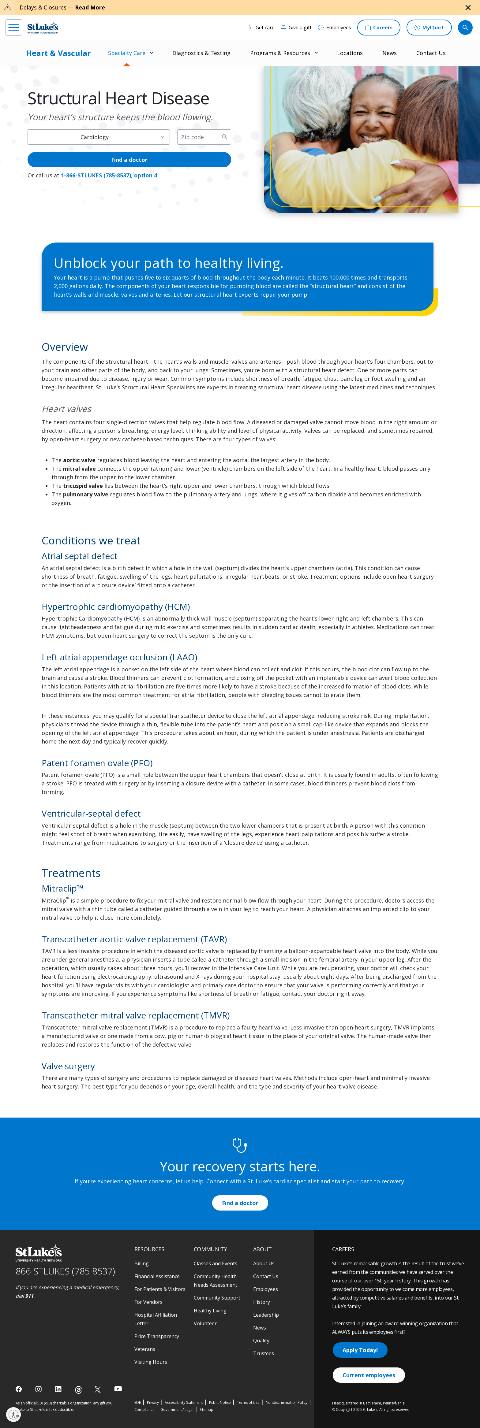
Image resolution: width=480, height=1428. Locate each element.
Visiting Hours (150, 1362)
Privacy (153, 1402)
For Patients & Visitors (160, 1289)
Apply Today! (360, 1350)
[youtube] (118, 1388)
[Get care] (261, 27)
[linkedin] (59, 1389)
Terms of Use (248, 1402)
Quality (261, 1340)
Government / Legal (176, 1409)
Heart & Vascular (58, 53)
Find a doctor (129, 159)
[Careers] (379, 27)
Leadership (266, 1314)
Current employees (369, 1375)
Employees (265, 1289)
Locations (350, 53)
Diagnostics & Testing (201, 53)
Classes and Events (215, 1263)
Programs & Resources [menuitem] (280, 53)
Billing (141, 1263)
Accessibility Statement (184, 1402)
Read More (90, 7)
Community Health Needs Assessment (215, 1280)
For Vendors (148, 1302)
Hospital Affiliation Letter (155, 1319)
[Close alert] (468, 7)
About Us (264, 1263)
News (389, 53)
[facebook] (19, 1389)
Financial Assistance (157, 1276)
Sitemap (206, 1409)
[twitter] (98, 1389)
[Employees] (334, 27)
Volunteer (205, 1323)
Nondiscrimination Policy (286, 1402)
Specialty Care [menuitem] (126, 53)
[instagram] (39, 1389)
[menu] (14, 27)
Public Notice (220, 1402)
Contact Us (431, 53)
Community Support (217, 1297)
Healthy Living (210, 1310)
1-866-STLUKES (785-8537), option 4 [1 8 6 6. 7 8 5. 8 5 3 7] (109, 175)
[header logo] (43, 27)
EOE (137, 1402)
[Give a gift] (296, 27)
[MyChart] (429, 27)
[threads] (78, 1390)
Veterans (144, 1349)
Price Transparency (156, 1336)
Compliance (144, 1409)
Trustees (263, 1353)
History (261, 1302)
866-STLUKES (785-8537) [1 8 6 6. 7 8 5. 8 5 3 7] (65, 1271)
